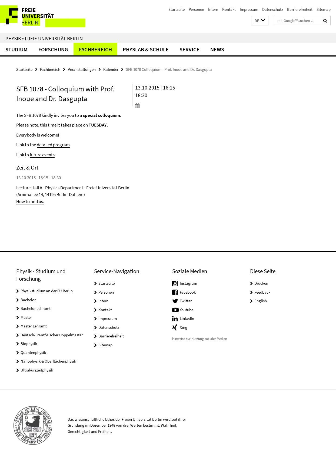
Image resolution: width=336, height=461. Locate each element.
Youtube (186, 309)
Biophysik (29, 343)
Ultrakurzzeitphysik (37, 370)
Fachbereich (95, 49)
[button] (259, 21)
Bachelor (28, 299)
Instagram (188, 283)
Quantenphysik (33, 352)
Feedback (262, 292)
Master (26, 317)
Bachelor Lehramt (36, 308)
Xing (183, 327)
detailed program (53, 145)
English (260, 300)
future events (42, 155)
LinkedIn (187, 318)
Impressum (249, 9)
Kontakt (229, 9)
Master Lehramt (34, 326)
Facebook (188, 292)
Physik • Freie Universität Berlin (44, 38)
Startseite (176, 9)
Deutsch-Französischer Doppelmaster (52, 334)
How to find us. (30, 201)
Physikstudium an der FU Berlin (47, 290)
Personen (196, 9)
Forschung (53, 49)
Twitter (186, 300)
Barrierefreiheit (299, 9)
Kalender (110, 69)
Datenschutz (272, 9)
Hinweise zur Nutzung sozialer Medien (199, 338)
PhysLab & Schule (146, 49)
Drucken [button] (261, 283)
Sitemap (324, 9)
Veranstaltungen (82, 69)
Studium (16, 49)
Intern (213, 9)
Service (189, 49)
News (217, 49)
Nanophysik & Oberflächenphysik (48, 361)
